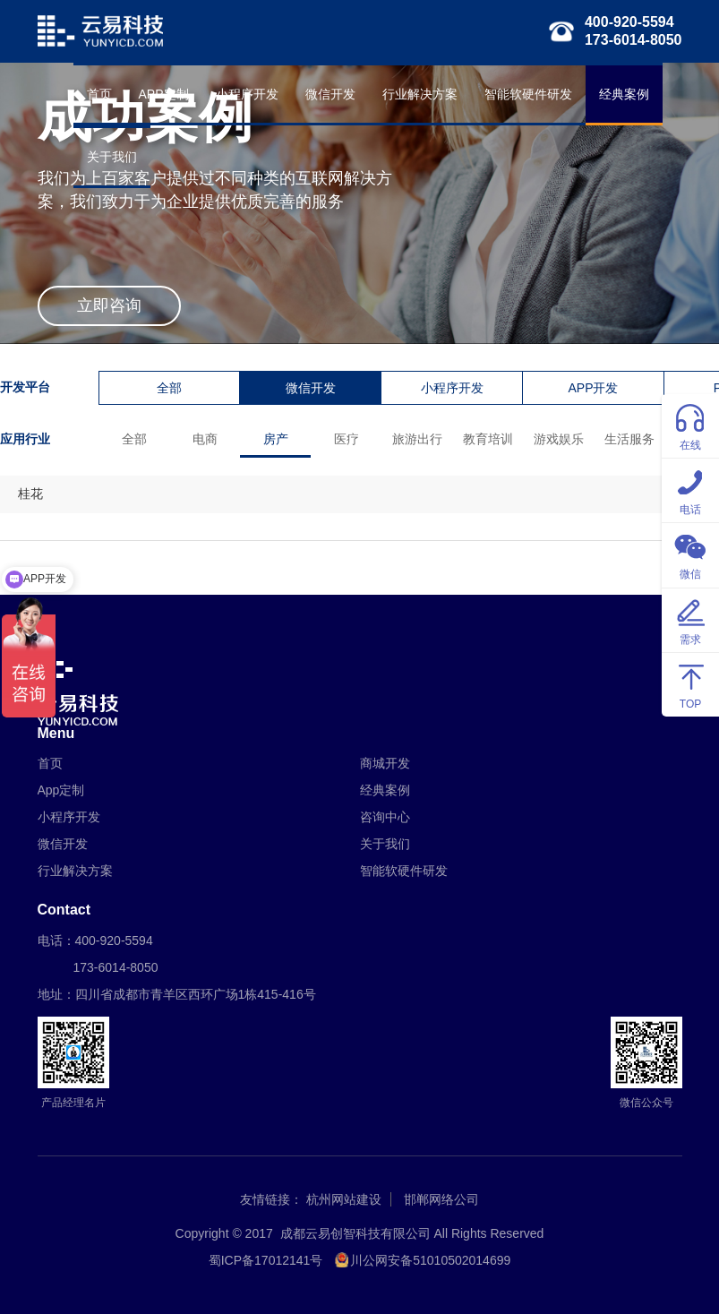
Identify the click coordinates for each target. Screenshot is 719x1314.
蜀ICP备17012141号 (266, 1260)
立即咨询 (109, 305)
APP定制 (164, 94)
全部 (169, 388)
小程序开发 (247, 94)
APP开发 (593, 388)
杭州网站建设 (343, 1199)
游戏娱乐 (559, 439)
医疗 (346, 439)
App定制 (61, 790)
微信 (690, 554)
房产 (275, 439)
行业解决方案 (420, 94)
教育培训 (488, 439)
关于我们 (112, 157)
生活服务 (629, 439)
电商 (205, 439)
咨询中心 (385, 817)
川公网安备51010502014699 (430, 1260)
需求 (690, 619)
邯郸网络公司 (441, 1199)
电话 (690, 489)
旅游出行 (417, 439)
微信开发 (330, 94)
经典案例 (624, 94)
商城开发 (385, 763)
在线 (690, 425)
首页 (99, 94)
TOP (690, 683)
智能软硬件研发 (528, 94)
